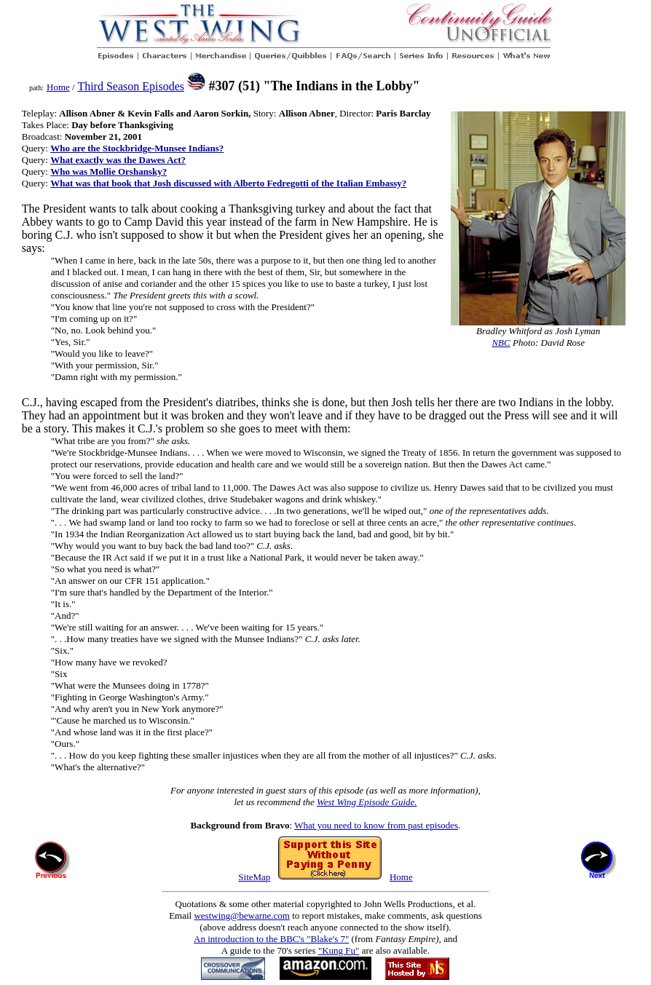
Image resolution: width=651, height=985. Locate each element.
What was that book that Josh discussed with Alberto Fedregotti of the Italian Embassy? (228, 183)
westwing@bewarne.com (241, 915)
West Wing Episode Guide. (367, 801)
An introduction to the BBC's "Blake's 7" (271, 938)
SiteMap (254, 876)
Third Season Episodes (130, 86)
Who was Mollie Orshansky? (108, 171)
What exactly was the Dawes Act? (118, 159)
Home (58, 87)
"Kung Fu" (338, 950)
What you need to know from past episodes (376, 825)
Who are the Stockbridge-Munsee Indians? (137, 148)
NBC (501, 342)
